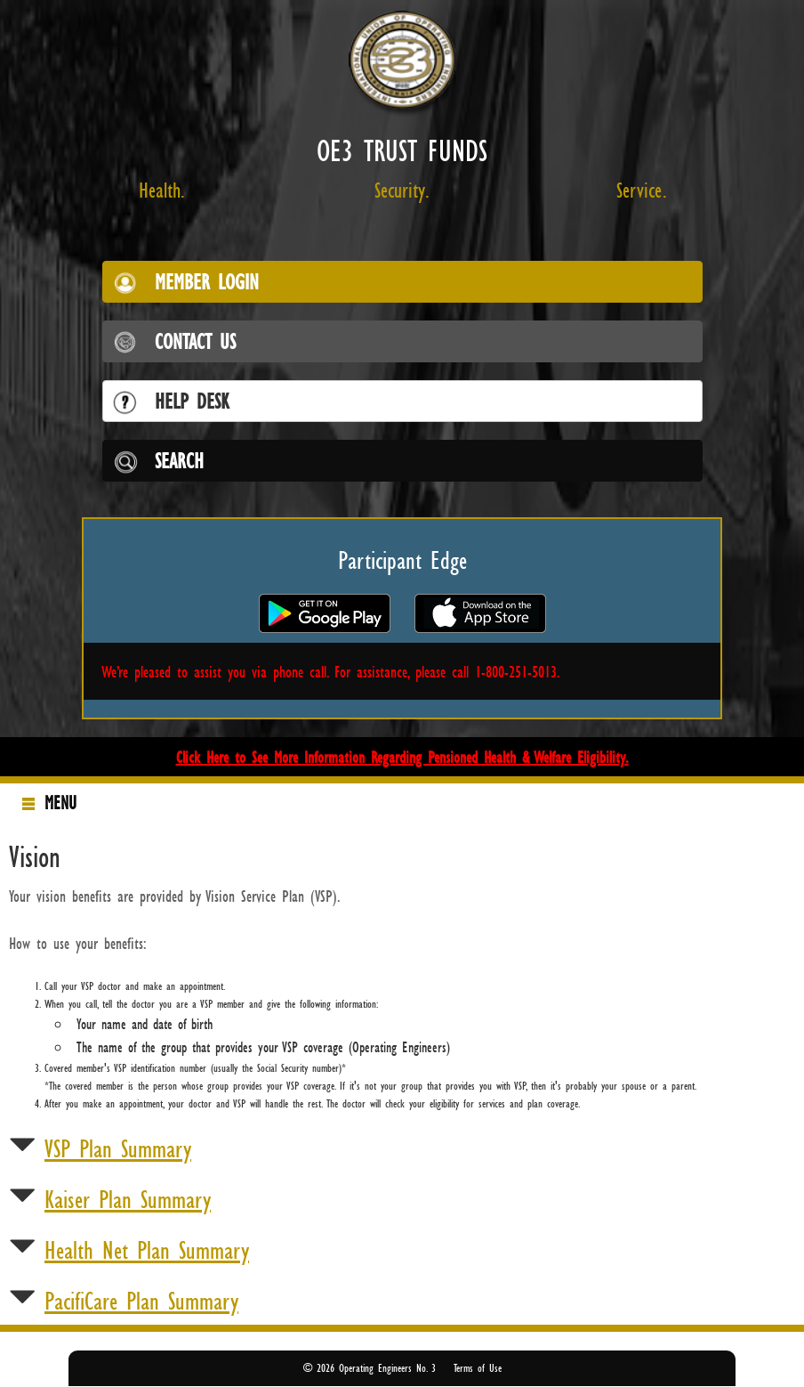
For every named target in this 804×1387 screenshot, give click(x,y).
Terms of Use (478, 1367)
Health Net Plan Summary (146, 1250)
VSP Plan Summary (117, 1148)
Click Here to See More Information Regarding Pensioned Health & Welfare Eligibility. (402, 756)
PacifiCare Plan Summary (141, 1301)
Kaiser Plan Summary (127, 1199)
